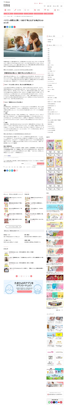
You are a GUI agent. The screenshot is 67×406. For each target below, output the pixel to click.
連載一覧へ (58, 310)
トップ (5, 16)
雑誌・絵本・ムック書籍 (52, 97)
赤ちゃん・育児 (10, 16)
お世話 (49, 62)
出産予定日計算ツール (52, 105)
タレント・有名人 (51, 89)
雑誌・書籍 (8, 13)
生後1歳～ (50, 41)
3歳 (48, 54)
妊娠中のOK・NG (51, 109)
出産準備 (37, 10)
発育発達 (49, 69)
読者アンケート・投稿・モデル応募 (54, 101)
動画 (49, 91)
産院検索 (49, 107)
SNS (28, 13)
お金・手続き (17, 10)
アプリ (18, 13)
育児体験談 (50, 85)
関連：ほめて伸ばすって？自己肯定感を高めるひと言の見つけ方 (17, 133)
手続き (49, 118)
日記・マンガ (50, 87)
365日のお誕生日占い (52, 103)
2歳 (48, 52)
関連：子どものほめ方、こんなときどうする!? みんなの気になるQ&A (18, 69)
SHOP (36, 3)
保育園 (18, 149)
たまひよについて (51, 95)
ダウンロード (24, 291)
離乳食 (46, 10)
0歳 (17, 64)
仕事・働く (50, 77)
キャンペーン (38, 13)
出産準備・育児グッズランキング (54, 113)
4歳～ (49, 56)
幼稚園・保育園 (50, 75)
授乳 (49, 58)
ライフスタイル (50, 81)
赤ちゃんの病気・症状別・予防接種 (54, 120)
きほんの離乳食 (50, 122)
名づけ (26, 10)
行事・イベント (50, 73)
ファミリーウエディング (52, 83)
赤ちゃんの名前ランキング (52, 111)
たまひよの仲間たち (51, 128)
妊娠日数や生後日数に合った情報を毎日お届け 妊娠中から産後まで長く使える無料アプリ (24, 289)
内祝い (41, 3)
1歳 (48, 50)
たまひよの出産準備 (51, 130)
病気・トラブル (50, 65)
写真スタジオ (49, 13)
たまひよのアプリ (51, 126)
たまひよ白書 (50, 132)
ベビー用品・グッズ (51, 71)
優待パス (57, 10)
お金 (49, 115)
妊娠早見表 (7, 10)
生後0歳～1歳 (50, 39)
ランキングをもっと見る (13, 226)
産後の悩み (50, 67)
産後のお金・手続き (51, 79)
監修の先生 (50, 124)
